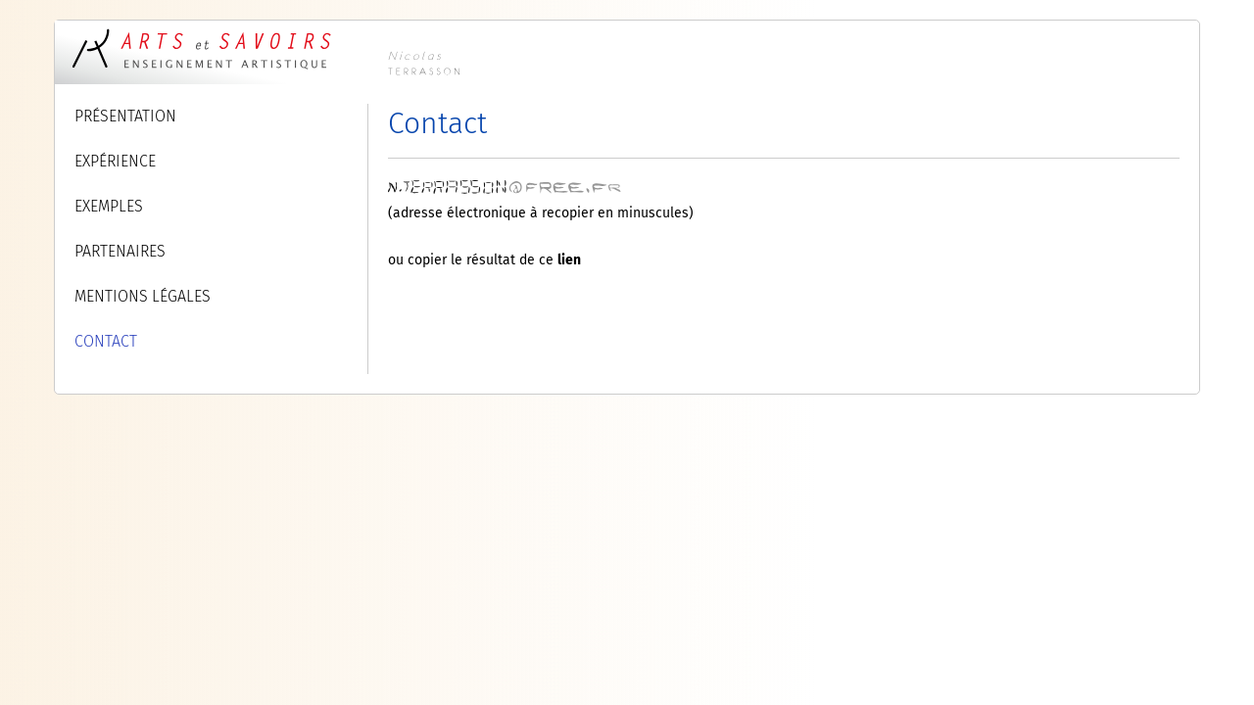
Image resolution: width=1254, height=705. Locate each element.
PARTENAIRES (120, 251)
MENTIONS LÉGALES (142, 296)
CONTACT (105, 341)
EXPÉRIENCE (115, 161)
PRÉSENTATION (125, 116)
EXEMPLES (108, 206)
